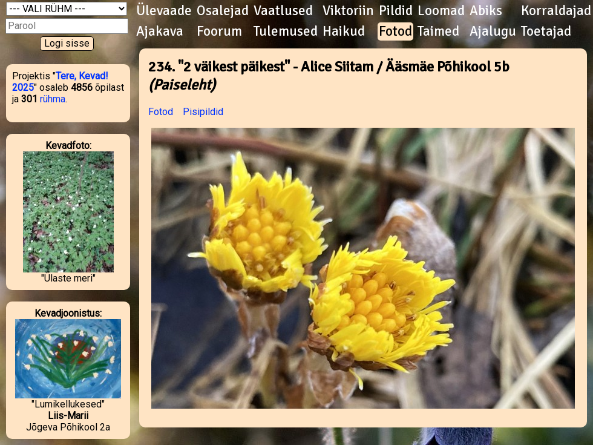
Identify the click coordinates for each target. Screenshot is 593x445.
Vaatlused (283, 10)
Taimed (438, 31)
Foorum (219, 31)
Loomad (441, 10)
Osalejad (223, 10)
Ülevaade (164, 10)
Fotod (395, 31)
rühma (52, 99)
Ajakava (159, 31)
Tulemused (286, 31)
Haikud (344, 31)
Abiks (486, 10)
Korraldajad (556, 10)
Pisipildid (203, 111)
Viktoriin (348, 10)
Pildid (396, 10)
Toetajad (546, 31)
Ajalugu (493, 31)
